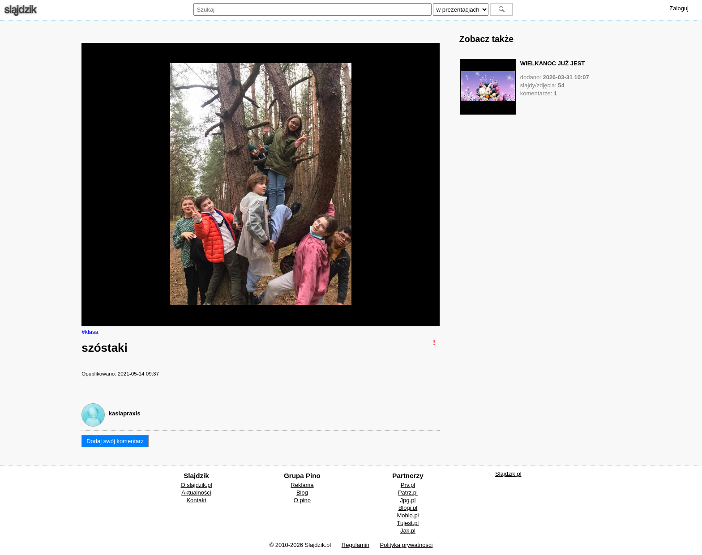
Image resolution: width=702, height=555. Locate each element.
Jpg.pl (408, 500)
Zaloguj (679, 8)
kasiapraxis (125, 413)
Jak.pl (407, 530)
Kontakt (196, 500)
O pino (302, 500)
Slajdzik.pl (508, 473)
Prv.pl (408, 485)
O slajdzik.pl (196, 485)
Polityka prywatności (406, 545)
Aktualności (196, 492)
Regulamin (355, 545)
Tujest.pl (408, 523)
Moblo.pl (408, 515)
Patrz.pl (408, 492)
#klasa (89, 332)
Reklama (302, 485)
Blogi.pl (408, 507)
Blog (302, 492)
